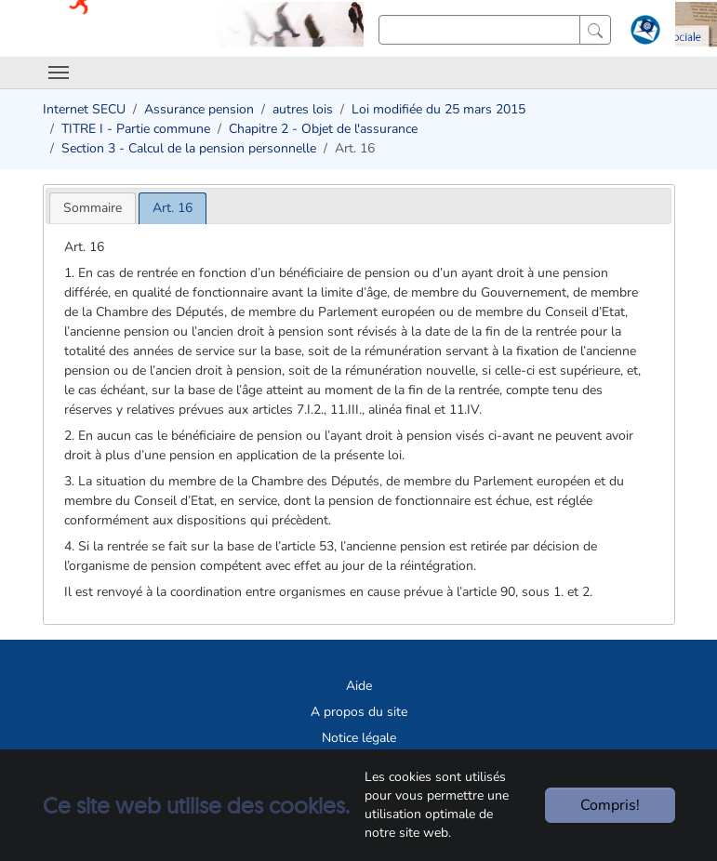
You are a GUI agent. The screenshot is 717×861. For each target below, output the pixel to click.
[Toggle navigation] (58, 72)
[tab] (92, 207)
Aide (359, 686)
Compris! (610, 805)
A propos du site (359, 712)
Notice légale (359, 738)
